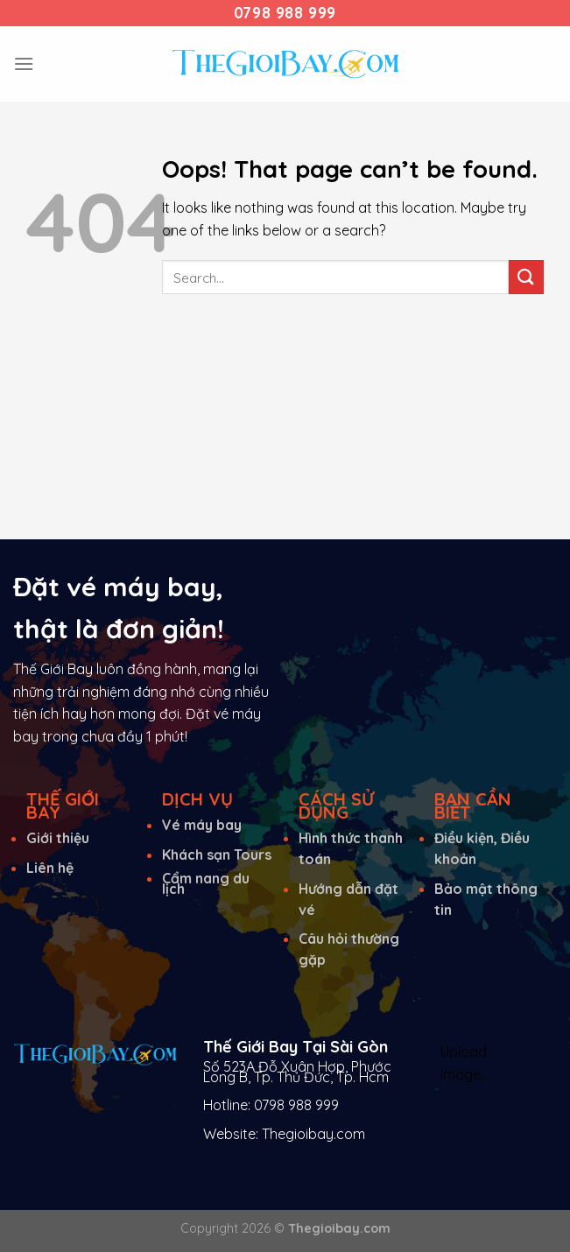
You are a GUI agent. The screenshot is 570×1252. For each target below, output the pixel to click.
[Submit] (526, 277)
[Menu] (23, 63)
